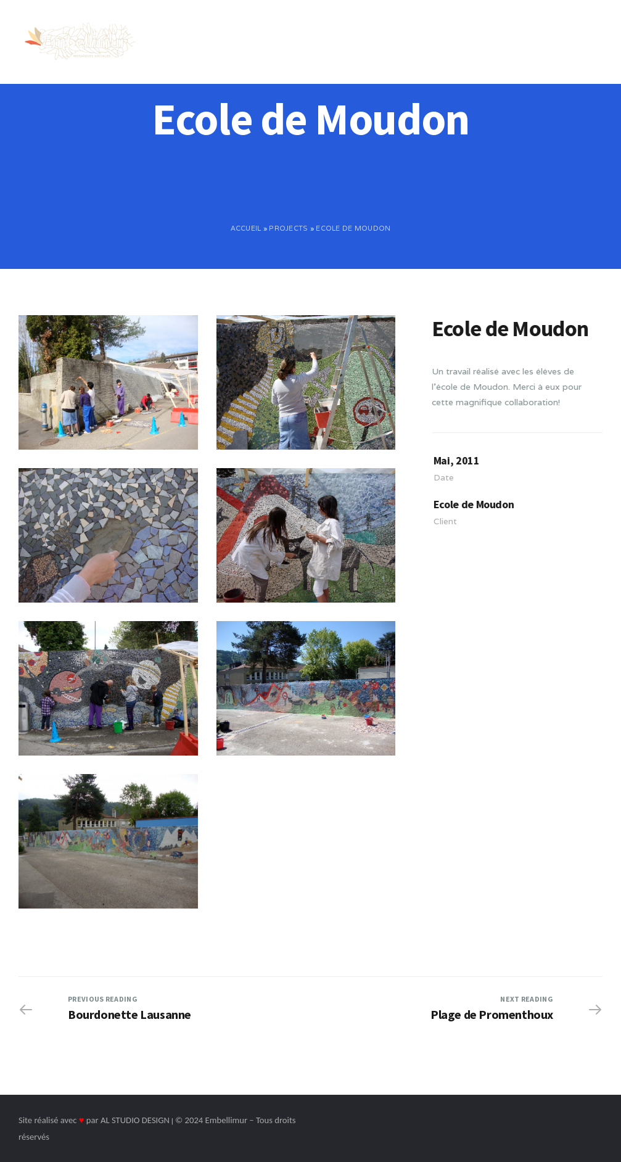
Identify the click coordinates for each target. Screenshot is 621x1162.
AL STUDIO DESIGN (135, 1120)
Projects (288, 228)
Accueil (246, 228)
